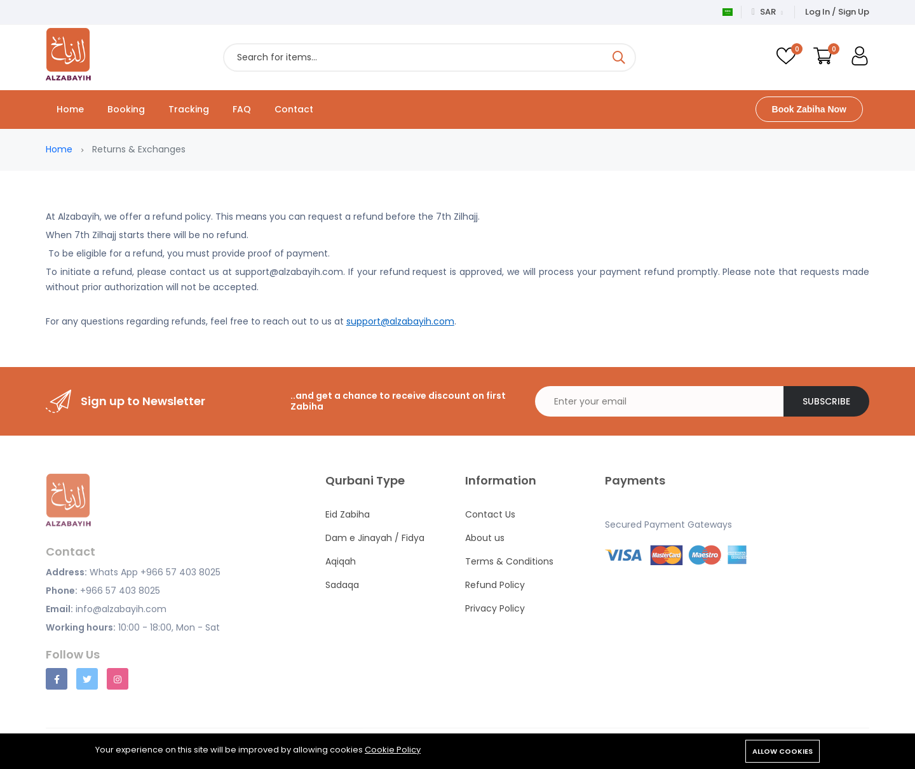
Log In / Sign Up (837, 12)
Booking (126, 109)
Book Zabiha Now (809, 109)
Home (70, 109)
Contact (293, 109)
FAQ (242, 109)
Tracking (188, 109)
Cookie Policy (393, 750)
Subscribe (826, 401)
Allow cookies (782, 751)
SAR (767, 12)
